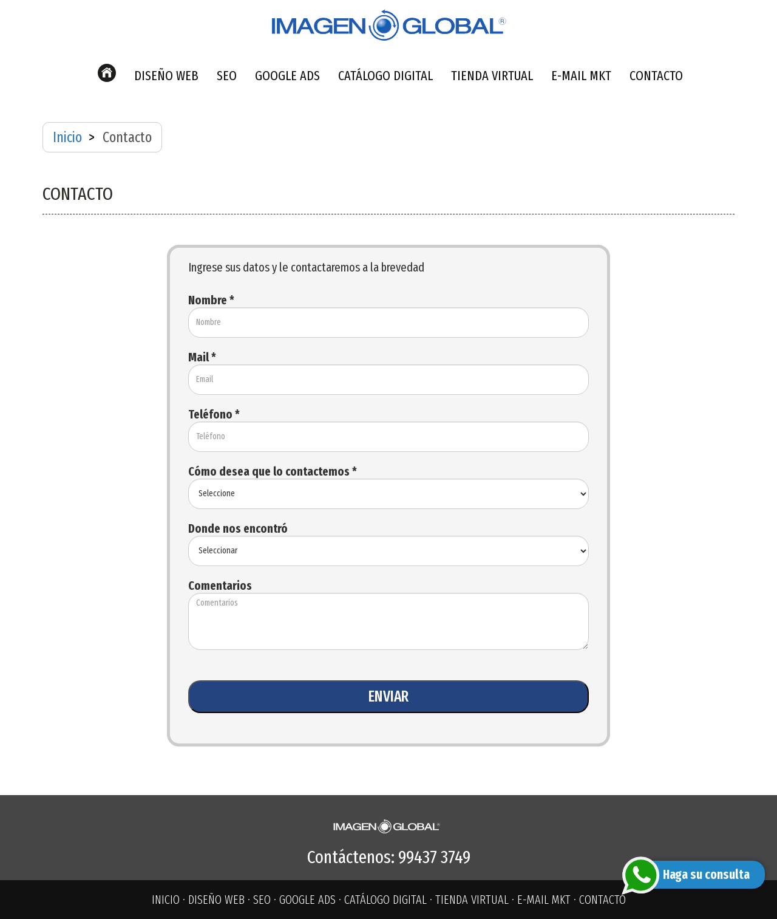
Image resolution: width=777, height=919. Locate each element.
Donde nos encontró (238, 528)
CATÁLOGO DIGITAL (385, 75)
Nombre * (211, 300)
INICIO (166, 899)
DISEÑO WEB (166, 75)
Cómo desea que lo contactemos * (272, 471)
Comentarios (220, 585)
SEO (227, 75)
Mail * (202, 357)
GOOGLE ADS (287, 75)
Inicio (67, 137)
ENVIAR (388, 697)
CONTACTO (656, 75)
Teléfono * (214, 414)
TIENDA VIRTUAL (492, 75)
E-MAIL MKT (581, 75)
